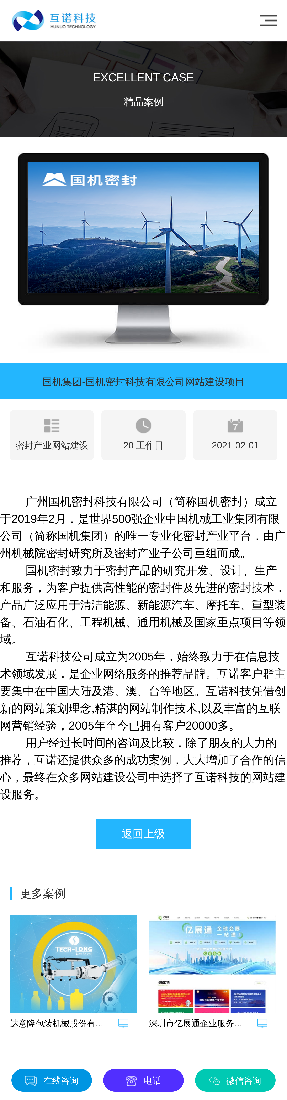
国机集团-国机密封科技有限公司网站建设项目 (143, 381)
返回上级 (143, 834)
